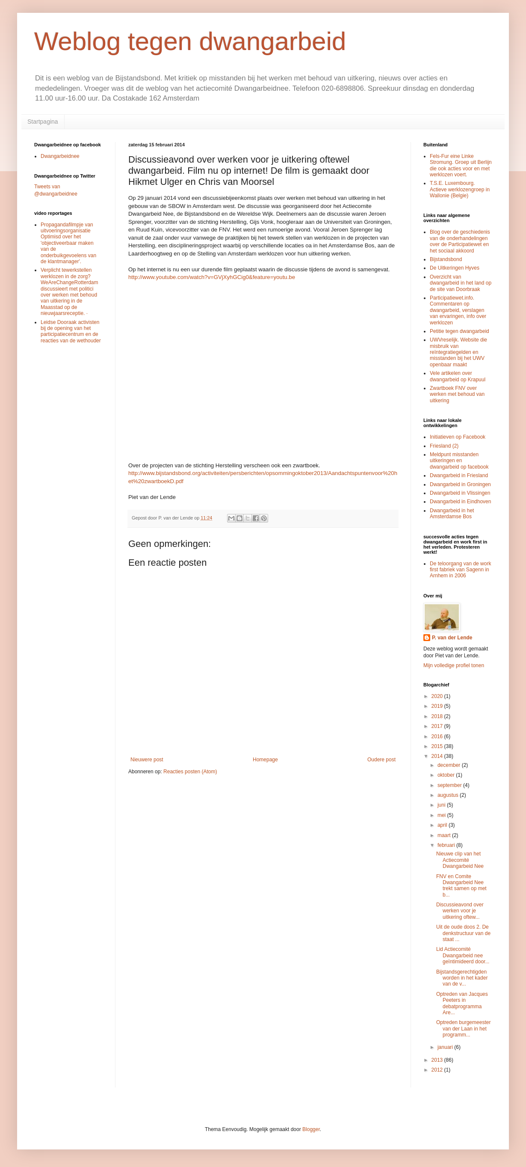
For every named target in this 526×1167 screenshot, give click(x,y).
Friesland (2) (444, 446)
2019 (437, 706)
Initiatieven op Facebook (457, 437)
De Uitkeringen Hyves (454, 268)
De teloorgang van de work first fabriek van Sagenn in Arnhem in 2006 (460, 570)
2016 (437, 736)
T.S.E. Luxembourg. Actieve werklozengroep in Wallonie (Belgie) (460, 189)
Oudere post (381, 760)
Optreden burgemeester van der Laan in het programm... (463, 1028)
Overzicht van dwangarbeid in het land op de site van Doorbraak (460, 283)
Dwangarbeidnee (60, 156)
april (443, 825)
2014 (437, 756)
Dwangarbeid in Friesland (459, 475)
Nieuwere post (146, 760)
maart (444, 835)
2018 (437, 716)
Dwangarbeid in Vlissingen (460, 493)
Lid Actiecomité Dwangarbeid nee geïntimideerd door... (462, 955)
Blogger (311, 1129)
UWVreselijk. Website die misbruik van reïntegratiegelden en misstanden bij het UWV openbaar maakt (458, 352)
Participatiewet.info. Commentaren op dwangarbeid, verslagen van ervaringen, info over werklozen (458, 310)
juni (442, 805)
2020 (437, 696)
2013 (437, 1060)
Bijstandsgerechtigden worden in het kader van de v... (462, 978)
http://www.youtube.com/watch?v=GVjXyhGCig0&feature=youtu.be (211, 277)
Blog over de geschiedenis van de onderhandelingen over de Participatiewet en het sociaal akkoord (460, 241)
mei (442, 815)
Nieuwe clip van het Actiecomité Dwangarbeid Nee (460, 860)
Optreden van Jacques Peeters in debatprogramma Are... (462, 1003)
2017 (437, 726)
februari (446, 845)
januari (445, 1047)
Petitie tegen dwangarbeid (459, 331)
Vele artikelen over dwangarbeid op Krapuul (457, 376)
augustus (448, 795)
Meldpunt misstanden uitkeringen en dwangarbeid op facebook (459, 460)
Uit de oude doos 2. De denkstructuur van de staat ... (463, 933)
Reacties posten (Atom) (190, 772)
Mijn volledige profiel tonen (453, 665)
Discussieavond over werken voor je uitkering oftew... (460, 911)
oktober (446, 775)
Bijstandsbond (446, 259)
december (449, 765)
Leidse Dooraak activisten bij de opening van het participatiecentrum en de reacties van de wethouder (71, 331)
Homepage (265, 760)
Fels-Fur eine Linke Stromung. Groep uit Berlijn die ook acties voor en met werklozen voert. (461, 165)
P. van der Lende (452, 638)
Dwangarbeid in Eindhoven (460, 502)
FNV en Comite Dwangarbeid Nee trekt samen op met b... (461, 885)
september (450, 785)
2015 (437, 746)
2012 (437, 1070)
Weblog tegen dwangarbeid (190, 41)
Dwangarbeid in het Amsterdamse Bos (452, 514)
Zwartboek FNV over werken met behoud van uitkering (457, 394)
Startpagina (42, 121)
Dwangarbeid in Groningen (460, 484)
